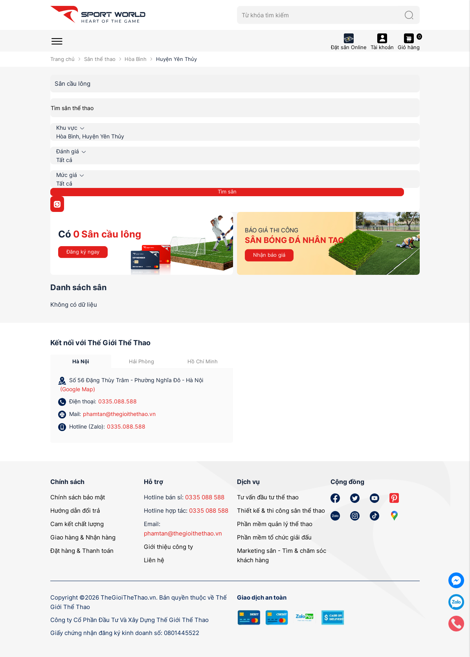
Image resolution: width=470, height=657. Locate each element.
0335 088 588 (204, 497)
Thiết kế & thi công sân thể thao (281, 510)
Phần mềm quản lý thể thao (274, 524)
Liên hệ (154, 560)
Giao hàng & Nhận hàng (83, 537)
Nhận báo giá (269, 255)
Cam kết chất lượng (77, 524)
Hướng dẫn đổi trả (75, 510)
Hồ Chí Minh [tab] (202, 361)
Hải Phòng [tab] (141, 361)
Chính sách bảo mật (77, 497)
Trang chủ (62, 59)
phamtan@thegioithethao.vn (119, 413)
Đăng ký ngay (82, 251)
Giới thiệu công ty (168, 546)
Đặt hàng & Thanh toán (82, 550)
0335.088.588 (117, 401)
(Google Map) (77, 389)
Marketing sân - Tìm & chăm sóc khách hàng (281, 555)
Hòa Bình (136, 59)
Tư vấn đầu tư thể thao (268, 497)
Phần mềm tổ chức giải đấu (274, 537)
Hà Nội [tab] (80, 361)
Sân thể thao (100, 59)
